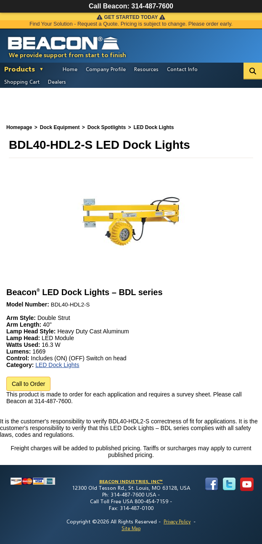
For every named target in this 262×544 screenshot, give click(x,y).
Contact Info (182, 69)
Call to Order (28, 383)
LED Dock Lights (57, 365)
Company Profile (106, 69)
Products (19, 68)
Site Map (131, 528)
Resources (146, 69)
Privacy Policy (177, 521)
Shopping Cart (22, 81)
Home (70, 69)
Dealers (57, 81)
